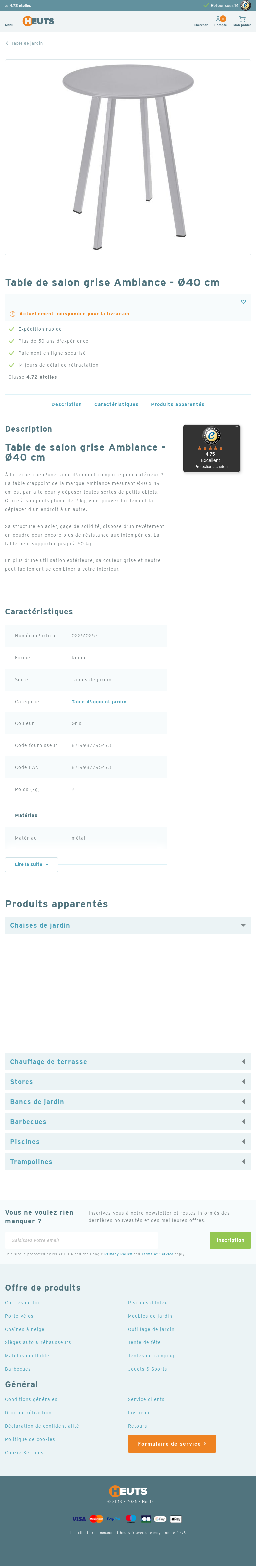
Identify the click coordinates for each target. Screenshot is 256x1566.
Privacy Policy (122, 1254)
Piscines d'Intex (148, 1302)
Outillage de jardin (151, 1328)
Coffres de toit (23, 1302)
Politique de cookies (30, 1439)
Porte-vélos (19, 1315)
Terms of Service (163, 1254)
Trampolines (30, 1161)
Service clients (147, 1399)
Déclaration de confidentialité (43, 1425)
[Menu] (236, 428)
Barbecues (28, 1121)
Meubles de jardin (150, 1315)
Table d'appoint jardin (100, 701)
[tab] (128, 925)
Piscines (24, 1141)
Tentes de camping (151, 1355)
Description (64, 404)
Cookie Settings (25, 1452)
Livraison (139, 1412)
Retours (138, 1425)
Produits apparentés (179, 404)
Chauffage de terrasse (48, 1061)
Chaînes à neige (25, 1328)
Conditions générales (31, 1399)
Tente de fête (145, 1342)
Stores (21, 1081)
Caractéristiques (116, 404)
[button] (219, 25)
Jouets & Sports (148, 1368)
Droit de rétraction (29, 1412)
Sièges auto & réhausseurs (38, 1342)
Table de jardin (28, 43)
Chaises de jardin (39, 925)
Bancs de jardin (36, 1101)
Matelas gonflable (27, 1355)
